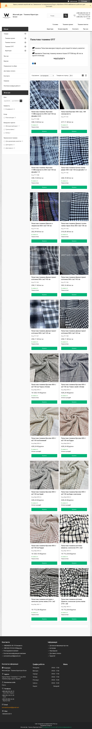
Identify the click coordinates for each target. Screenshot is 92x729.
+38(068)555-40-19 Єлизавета (13, 645)
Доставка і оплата (9, 71)
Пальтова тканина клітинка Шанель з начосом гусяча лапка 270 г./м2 (73, 601)
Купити (44, 131)
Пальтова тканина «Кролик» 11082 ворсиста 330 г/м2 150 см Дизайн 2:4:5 (43, 114)
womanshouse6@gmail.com (12, 656)
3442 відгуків (73, 1)
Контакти (75, 29)
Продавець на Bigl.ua (46, 725)
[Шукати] (65, 16)
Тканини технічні (83, 24)
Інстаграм (53, 648)
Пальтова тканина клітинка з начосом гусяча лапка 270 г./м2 (43, 600)
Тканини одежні (68, 24)
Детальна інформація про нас (59, 645)
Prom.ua (55, 723)
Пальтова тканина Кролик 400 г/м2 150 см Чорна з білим (43, 386)
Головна (55, 24)
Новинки (6, 81)
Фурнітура (50, 29)
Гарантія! (52, 656)
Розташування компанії (11, 651)
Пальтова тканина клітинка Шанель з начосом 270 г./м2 (71, 547)
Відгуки (6, 61)
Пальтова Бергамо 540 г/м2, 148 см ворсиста (73, 113)
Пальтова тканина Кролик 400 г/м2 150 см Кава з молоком (73, 493)
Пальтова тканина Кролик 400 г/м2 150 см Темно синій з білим (73, 386)
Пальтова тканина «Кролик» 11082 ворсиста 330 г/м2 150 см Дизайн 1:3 (43, 170)
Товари (6, 34)
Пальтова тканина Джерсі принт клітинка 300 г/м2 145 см (43, 278)
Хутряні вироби (63, 29)
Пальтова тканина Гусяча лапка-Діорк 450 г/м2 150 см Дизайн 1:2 (74, 169)
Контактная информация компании (15, 653)
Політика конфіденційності (12, 86)
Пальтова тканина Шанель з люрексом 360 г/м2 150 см (42, 224)
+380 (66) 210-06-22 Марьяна (13, 648)
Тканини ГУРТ (9, 46)
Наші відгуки (53, 651)
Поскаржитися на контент (49, 727)
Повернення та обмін (10, 66)
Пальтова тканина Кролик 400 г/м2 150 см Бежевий (43, 439)
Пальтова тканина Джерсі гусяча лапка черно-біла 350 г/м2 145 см (74, 224)
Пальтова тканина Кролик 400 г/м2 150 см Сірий (43, 493)
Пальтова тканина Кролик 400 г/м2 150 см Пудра (73, 439)
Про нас (85, 29)
